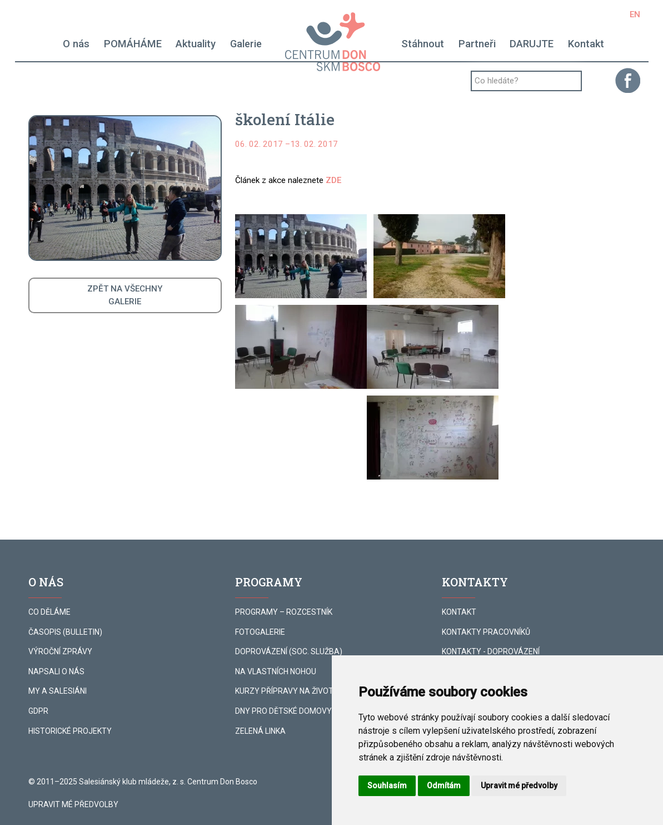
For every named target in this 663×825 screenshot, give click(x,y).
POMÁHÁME (133, 44)
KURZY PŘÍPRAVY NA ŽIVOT (284, 690)
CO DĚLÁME (49, 611)
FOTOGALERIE (260, 632)
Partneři (477, 44)
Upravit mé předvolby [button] (519, 785)
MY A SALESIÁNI (57, 690)
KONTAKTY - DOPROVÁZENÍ (491, 651)
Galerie (246, 44)
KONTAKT (459, 611)
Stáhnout (422, 44)
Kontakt (586, 44)
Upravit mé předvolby (73, 804)
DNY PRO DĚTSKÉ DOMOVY (283, 711)
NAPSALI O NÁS (56, 671)
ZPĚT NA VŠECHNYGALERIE (125, 295)
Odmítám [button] (444, 785)
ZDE (333, 180)
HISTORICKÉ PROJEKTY (70, 731)
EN (635, 14)
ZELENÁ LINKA (260, 731)
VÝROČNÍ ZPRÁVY (60, 651)
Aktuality (196, 44)
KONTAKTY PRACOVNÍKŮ (486, 632)
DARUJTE (532, 44)
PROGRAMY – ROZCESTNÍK (283, 611)
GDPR (38, 711)
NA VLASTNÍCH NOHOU (275, 671)
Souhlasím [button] (387, 785)
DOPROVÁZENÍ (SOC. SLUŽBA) (288, 651)
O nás (76, 44)
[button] (301, 256)
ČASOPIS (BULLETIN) (65, 632)
